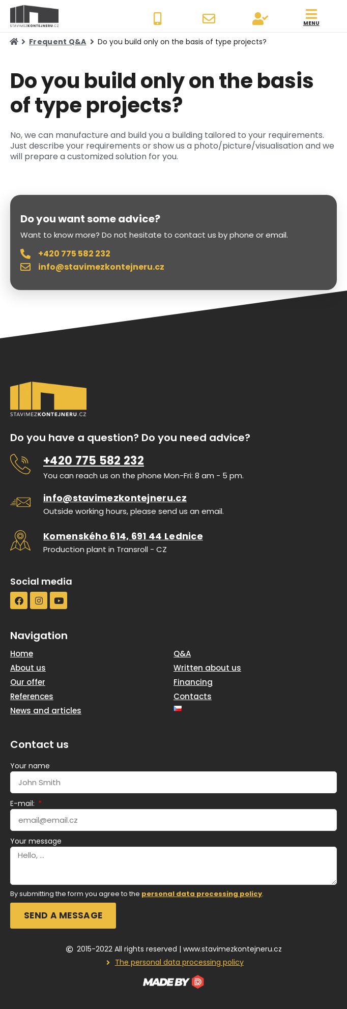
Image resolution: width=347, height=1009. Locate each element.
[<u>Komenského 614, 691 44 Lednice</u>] (20, 540)
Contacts (193, 696)
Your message (36, 841)
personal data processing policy (201, 894)
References (31, 696)
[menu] (311, 14)
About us (28, 667)
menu (311, 23)
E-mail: (23, 803)
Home (21, 653)
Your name (30, 766)
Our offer (27, 682)
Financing (193, 682)
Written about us (207, 667)
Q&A (182, 653)
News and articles (45, 710)
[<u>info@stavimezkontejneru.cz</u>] (20, 502)
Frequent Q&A (57, 42)
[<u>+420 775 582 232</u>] (20, 464)
